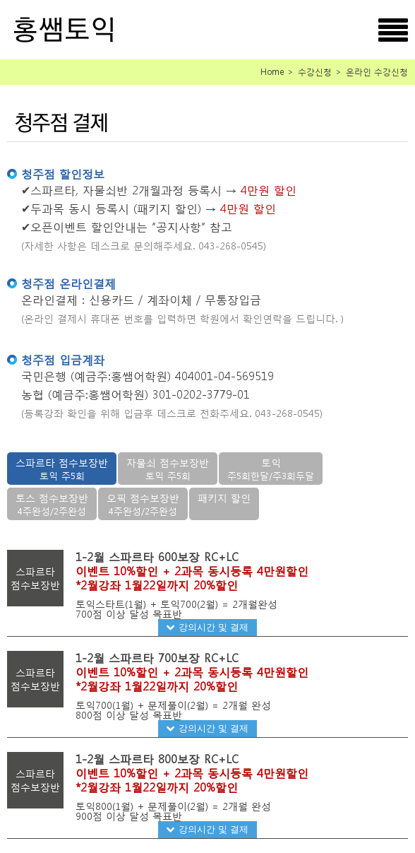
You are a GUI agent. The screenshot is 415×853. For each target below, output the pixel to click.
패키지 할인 (224, 498)
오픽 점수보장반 (143, 504)
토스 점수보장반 (52, 504)
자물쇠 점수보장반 (167, 469)
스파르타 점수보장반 (62, 469)
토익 (270, 469)
